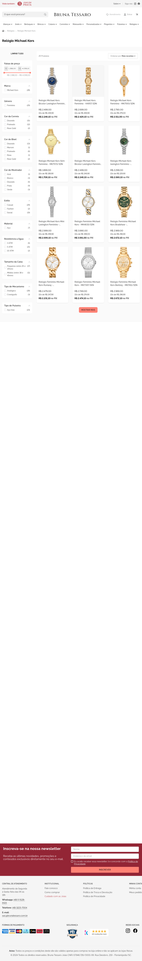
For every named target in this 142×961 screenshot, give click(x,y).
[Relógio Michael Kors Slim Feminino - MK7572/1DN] (52, 162)
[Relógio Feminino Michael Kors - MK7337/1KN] (88, 295)
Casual (18, 204)
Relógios (11, 31)
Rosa (18, 154)
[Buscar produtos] (34, 14)
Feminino (18, 105)
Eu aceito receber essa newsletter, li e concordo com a (106, 862)
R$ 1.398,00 (12, 75)
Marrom (18, 147)
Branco (18, 177)
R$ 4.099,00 (24, 75)
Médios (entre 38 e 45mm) (18, 274)
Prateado (18, 124)
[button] (17, 85)
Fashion (18, 208)
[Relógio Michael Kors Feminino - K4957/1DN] (88, 96)
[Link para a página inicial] (3, 31)
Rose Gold (18, 128)
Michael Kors (18, 89)
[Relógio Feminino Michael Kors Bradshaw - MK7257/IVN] (124, 229)
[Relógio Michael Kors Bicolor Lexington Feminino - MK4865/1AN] (52, 96)
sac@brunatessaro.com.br (15, 915)
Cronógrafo (18, 294)
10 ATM (18, 250)
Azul (18, 174)
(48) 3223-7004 (19, 907)
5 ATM (18, 246)
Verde (18, 189)
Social (18, 212)
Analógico (18, 290)
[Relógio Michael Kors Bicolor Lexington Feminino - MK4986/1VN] (88, 162)
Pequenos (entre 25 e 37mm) (18, 267)
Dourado (18, 120)
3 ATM (18, 242)
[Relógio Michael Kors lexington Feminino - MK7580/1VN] (124, 162)
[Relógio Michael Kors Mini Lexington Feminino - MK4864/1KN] (52, 229)
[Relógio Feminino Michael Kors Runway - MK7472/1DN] (52, 295)
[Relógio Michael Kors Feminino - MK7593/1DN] (124, 96)
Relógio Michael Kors (26, 31)
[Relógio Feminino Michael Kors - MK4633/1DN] (88, 229)
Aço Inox (18, 309)
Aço (18, 227)
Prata (18, 185)
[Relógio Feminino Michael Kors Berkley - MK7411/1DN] (124, 295)
